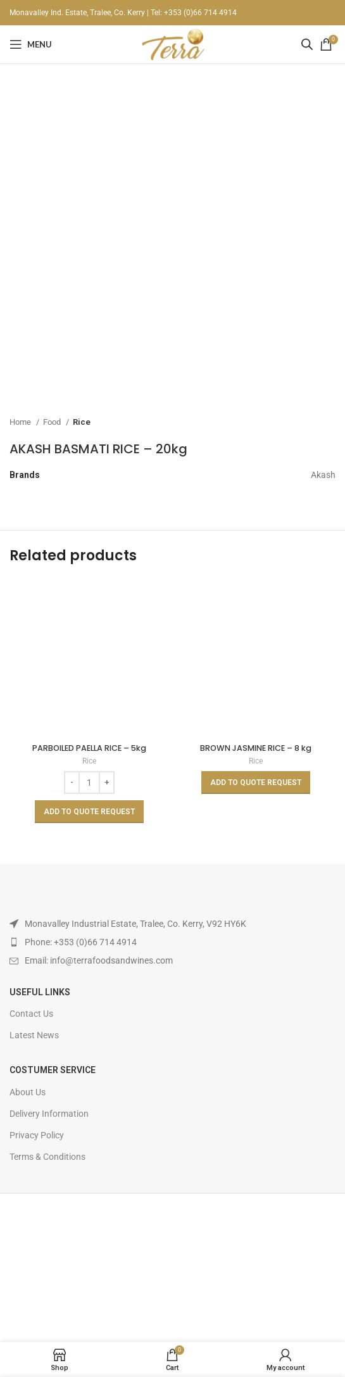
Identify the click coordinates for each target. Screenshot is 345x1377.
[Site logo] (172, 44)
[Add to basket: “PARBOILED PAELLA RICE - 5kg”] (89, 811)
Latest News (34, 1035)
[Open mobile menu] (30, 44)
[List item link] (172, 942)
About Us (27, 1092)
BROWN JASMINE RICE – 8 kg (255, 748)
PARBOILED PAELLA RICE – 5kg (89, 748)
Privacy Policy (36, 1135)
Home (21, 422)
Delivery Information (49, 1114)
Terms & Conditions (47, 1157)
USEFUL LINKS (39, 992)
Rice (82, 422)
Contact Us (31, 1014)
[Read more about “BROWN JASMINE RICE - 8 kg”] (255, 782)
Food (53, 422)
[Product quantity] (89, 782)
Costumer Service (52, 1070)
